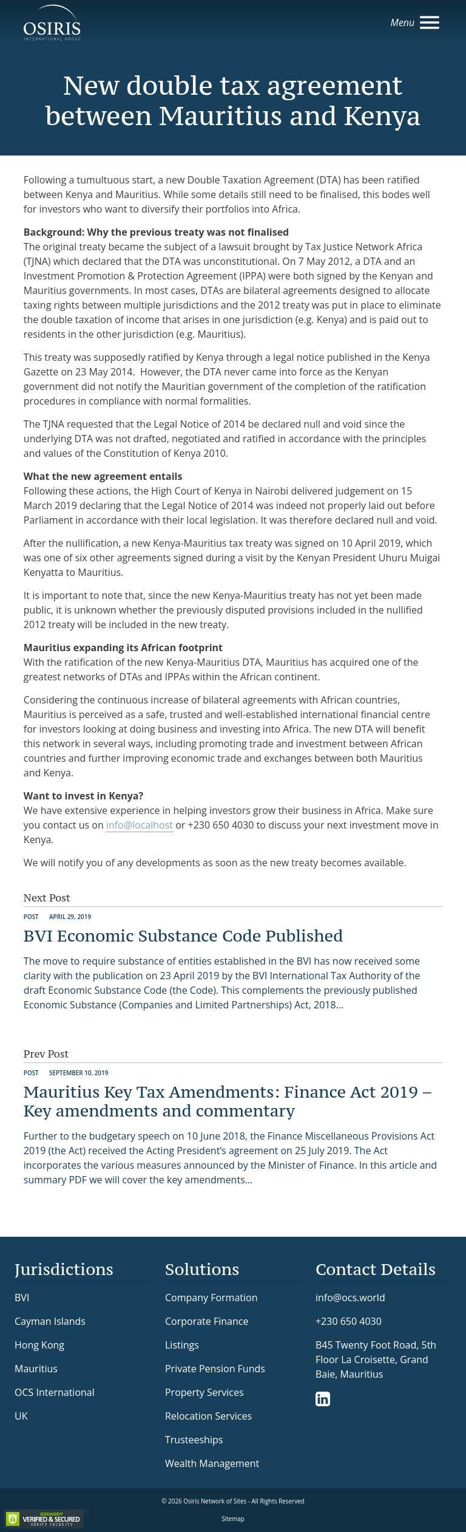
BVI (22, 1297)
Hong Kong (39, 1345)
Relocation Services (208, 1416)
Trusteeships (194, 1439)
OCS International (55, 1392)
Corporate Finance (206, 1321)
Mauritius (36, 1368)
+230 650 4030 (349, 1321)
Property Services (204, 1392)
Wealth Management (212, 1463)
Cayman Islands (50, 1321)
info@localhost (139, 825)
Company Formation (211, 1297)
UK (21, 1416)
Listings (182, 1345)
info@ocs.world (350, 1297)
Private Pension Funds (215, 1368)
